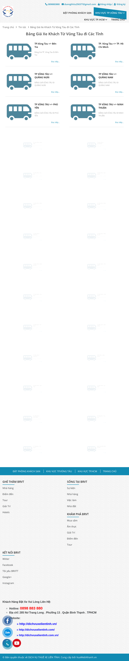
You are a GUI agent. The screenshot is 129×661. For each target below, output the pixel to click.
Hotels (6, 512)
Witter (6, 558)
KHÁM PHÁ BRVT (78, 514)
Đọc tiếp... (48, 59)
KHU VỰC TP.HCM (95, 19)
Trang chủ (8, 27)
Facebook (8, 564)
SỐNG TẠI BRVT (77, 481)
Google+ (7, 577)
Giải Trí (7, 506)
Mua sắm (72, 520)
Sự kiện (71, 488)
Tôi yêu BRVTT (10, 571)
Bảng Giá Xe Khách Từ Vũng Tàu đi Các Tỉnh (64, 33)
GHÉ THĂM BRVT (13, 481)
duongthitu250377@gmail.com (79, 4)
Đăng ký (119, 4)
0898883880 (52, 4)
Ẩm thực (71, 526)
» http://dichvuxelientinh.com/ (36, 629)
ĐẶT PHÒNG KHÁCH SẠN (77, 12)
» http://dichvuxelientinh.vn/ (37, 624)
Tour (5, 500)
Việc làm (71, 500)
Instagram (8, 583)
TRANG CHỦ (118, 19)
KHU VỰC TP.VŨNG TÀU (110, 12)
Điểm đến (8, 494)
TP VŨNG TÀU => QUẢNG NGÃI (40, 79)
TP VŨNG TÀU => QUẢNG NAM (104, 79)
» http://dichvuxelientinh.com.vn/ (37, 635)
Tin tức (22, 27)
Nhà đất (71, 506)
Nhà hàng (8, 488)
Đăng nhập (105, 4)
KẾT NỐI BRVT (11, 552)
